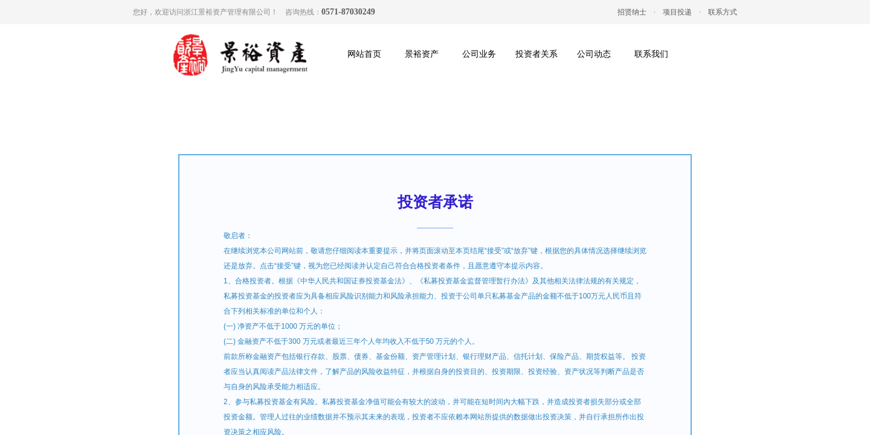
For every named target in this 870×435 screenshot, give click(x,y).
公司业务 (479, 54)
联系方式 (722, 12)
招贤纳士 (631, 12)
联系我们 (651, 54)
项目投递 (677, 12)
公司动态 (594, 54)
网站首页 (364, 54)
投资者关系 (536, 54)
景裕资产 (422, 54)
